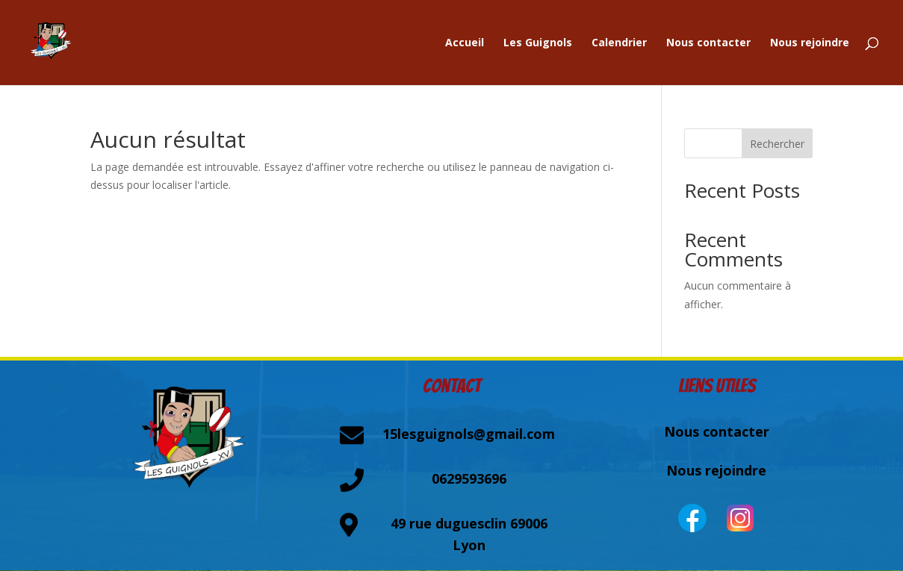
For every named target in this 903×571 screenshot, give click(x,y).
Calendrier (619, 43)
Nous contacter (708, 43)
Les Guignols (537, 43)
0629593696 (469, 478)
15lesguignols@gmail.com (468, 434)
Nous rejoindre (809, 43)
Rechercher (777, 144)
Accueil (464, 43)
